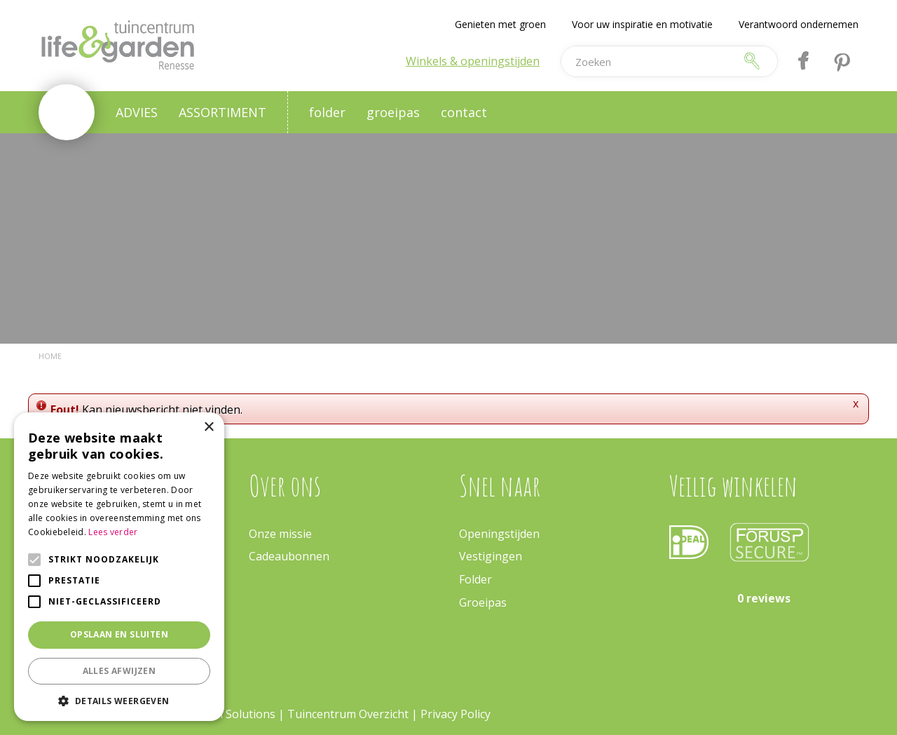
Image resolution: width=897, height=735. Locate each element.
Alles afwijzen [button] (119, 671)
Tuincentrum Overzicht (348, 714)
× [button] (208, 427)
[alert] (119, 566)
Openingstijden (499, 533)
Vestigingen (490, 556)
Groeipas (483, 602)
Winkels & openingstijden (473, 61)
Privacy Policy (455, 714)
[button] (119, 700)
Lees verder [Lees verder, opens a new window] (112, 532)
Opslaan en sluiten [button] (119, 634)
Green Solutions (233, 714)
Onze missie (280, 533)
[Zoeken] (647, 61)
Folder (475, 579)
